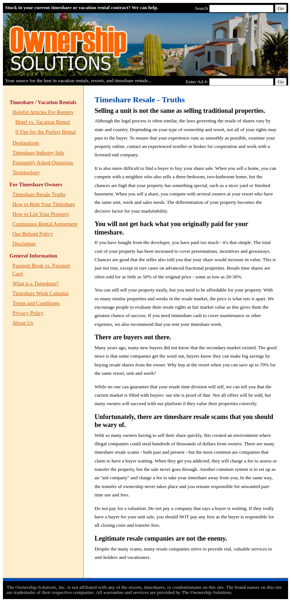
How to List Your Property (40, 214)
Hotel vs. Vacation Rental (42, 122)
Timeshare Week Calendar (40, 293)
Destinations (25, 143)
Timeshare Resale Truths (38, 194)
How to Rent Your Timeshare (43, 204)
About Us (22, 323)
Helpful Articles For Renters (42, 112)
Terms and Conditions (36, 303)
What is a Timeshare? (35, 283)
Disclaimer (24, 244)
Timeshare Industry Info (38, 153)
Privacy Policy (28, 313)
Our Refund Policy (32, 234)
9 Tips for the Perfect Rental (45, 132)
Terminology (26, 172)
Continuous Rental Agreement (44, 224)
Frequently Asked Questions (42, 162)
